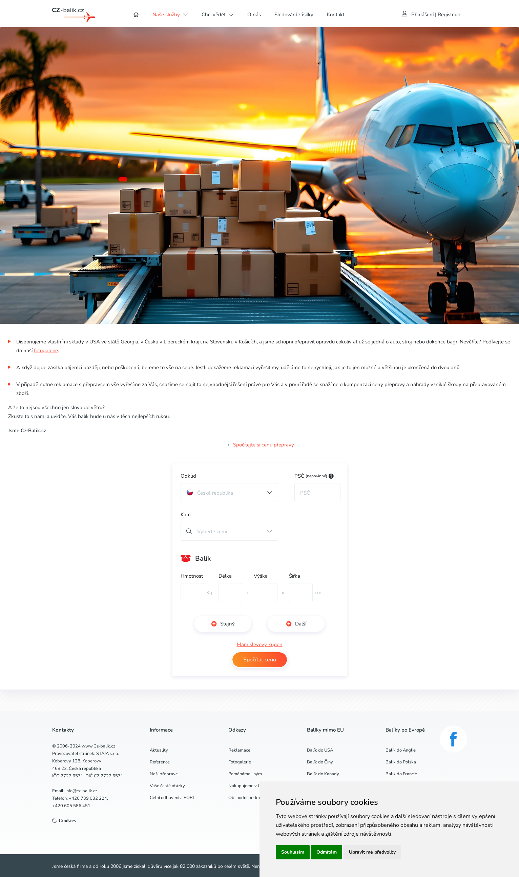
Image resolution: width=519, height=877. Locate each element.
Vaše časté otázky (167, 786)
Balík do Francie (401, 774)
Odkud (188, 476)
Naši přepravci (164, 774)
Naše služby (166, 14)
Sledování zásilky (293, 14)
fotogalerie (46, 350)
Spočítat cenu (259, 659)
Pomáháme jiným (245, 774)
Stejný (223, 623)
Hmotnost (192, 576)
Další (296, 623)
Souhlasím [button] (292, 852)
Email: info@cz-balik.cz (74, 791)
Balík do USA (320, 750)
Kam (186, 514)
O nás (254, 14)
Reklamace (239, 750)
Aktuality (159, 750)
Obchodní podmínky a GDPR (256, 798)
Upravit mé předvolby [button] (372, 852)
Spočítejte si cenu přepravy (263, 444)
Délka (225, 576)
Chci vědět (214, 14)
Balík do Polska (401, 762)
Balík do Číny (320, 762)
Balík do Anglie (401, 750)
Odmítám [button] (326, 852)
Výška (261, 576)
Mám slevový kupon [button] (260, 644)
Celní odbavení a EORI (172, 798)
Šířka (294, 576)
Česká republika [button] (209, 492)
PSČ (314, 476)
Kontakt (336, 14)
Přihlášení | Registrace (436, 14)
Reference (160, 762)
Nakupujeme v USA (247, 786)
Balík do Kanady (323, 774)
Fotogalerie (239, 762)
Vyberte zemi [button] (212, 531)
